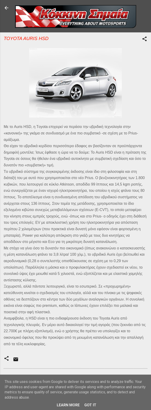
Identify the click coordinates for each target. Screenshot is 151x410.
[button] (144, 39)
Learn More (68, 405)
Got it (90, 405)
